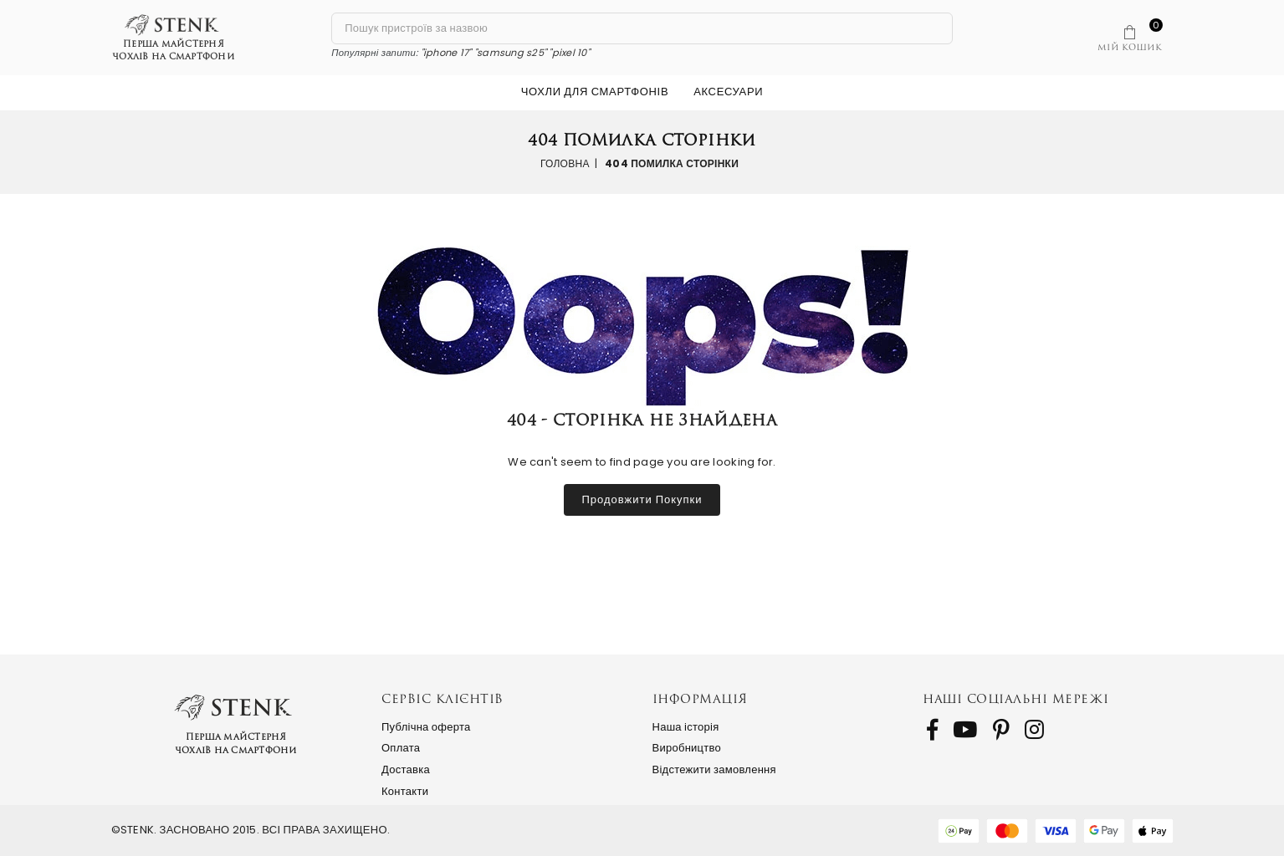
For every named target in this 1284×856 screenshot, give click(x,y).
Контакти (404, 791)
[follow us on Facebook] (932, 730)
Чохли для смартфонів (594, 91)
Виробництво (687, 748)
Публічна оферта (426, 727)
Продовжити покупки (641, 499)
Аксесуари (728, 91)
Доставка (405, 769)
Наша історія (685, 727)
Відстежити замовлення (714, 769)
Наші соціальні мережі (1016, 698)
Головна (565, 163)
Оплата (400, 748)
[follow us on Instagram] (1034, 730)
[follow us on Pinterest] (1001, 730)
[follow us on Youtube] (965, 730)
